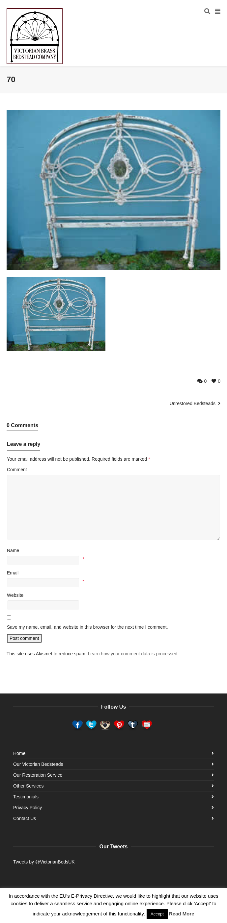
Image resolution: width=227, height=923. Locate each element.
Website (15, 595)
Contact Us (24, 818)
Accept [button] (157, 913)
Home (19, 753)
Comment (17, 469)
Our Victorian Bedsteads (38, 764)
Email (12, 572)
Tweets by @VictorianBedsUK (44, 861)
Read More (181, 913)
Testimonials (26, 796)
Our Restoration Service (37, 775)
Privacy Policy (27, 807)
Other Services (28, 786)
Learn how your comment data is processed (133, 653)
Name (13, 550)
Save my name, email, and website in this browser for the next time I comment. (87, 627)
